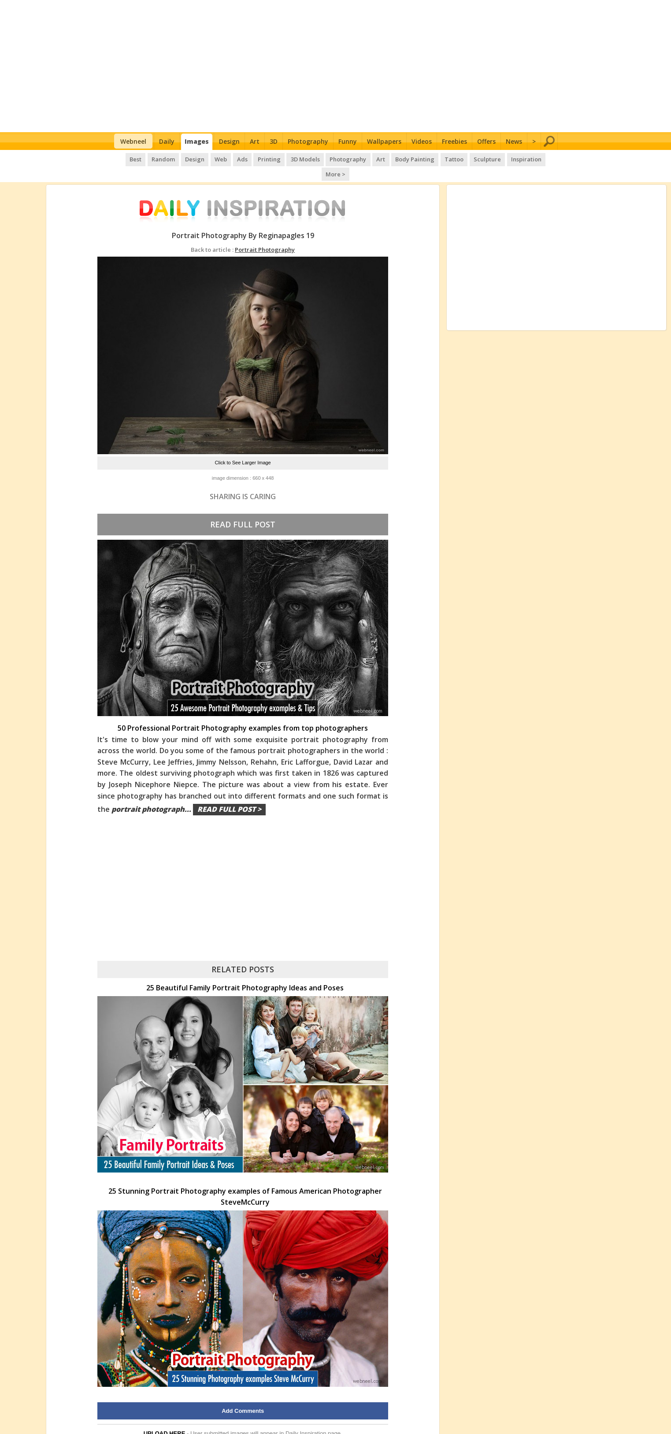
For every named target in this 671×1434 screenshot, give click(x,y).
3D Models (290, 159)
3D (274, 141)
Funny (347, 141)
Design (229, 141)
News (514, 141)
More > (543, 159)
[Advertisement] (335, 66)
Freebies (454, 141)
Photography (308, 141)
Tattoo (437, 159)
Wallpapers (384, 141)
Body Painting (398, 159)
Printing (255, 159)
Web (207, 159)
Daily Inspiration (305, 1418)
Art (255, 141)
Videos (421, 141)
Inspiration (508, 159)
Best (124, 159)
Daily (166, 141)
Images (197, 141)
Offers (486, 141)
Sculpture (469, 159)
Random (151, 159)
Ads (228, 159)
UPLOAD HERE (164, 1418)
